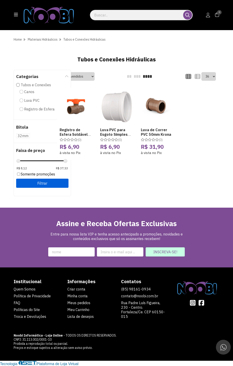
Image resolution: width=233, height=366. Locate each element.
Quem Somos (24, 289)
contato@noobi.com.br (139, 296)
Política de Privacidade (32, 296)
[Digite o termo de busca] (137, 15)
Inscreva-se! (165, 252)
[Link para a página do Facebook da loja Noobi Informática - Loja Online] (201, 303)
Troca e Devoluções (30, 316)
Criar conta (76, 289)
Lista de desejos (80, 316)
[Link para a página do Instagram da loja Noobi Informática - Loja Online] (193, 303)
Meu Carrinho (78, 309)
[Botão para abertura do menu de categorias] (16, 14)
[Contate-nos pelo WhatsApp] (223, 347)
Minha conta (77, 296)
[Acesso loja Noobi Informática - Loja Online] (208, 15)
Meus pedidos (78, 303)
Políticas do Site (27, 309)
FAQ (17, 303)
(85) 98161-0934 (136, 289)
